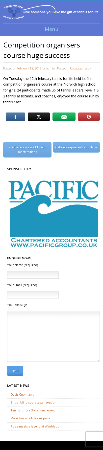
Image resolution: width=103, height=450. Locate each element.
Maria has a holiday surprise (30, 418)
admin (50, 68)
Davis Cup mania (22, 394)
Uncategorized (79, 68)
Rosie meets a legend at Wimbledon (36, 426)
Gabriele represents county (76, 147)
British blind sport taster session (33, 402)
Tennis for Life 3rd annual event (33, 410)
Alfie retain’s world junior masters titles (27, 149)
